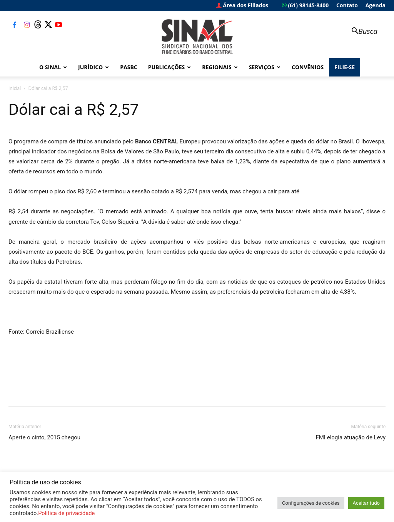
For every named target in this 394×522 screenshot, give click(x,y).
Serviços (264, 67)
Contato (347, 5)
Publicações (169, 67)
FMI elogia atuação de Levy (351, 437)
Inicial (14, 88)
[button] (361, 31)
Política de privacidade (66, 513)
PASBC (128, 67)
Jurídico (93, 67)
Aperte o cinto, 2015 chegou (44, 437)
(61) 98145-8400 (305, 5)
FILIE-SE (344, 67)
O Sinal (53, 67)
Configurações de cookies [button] (310, 503)
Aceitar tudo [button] (366, 503)
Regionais (219, 67)
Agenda (376, 5)
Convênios (308, 67)
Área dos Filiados (242, 5)
